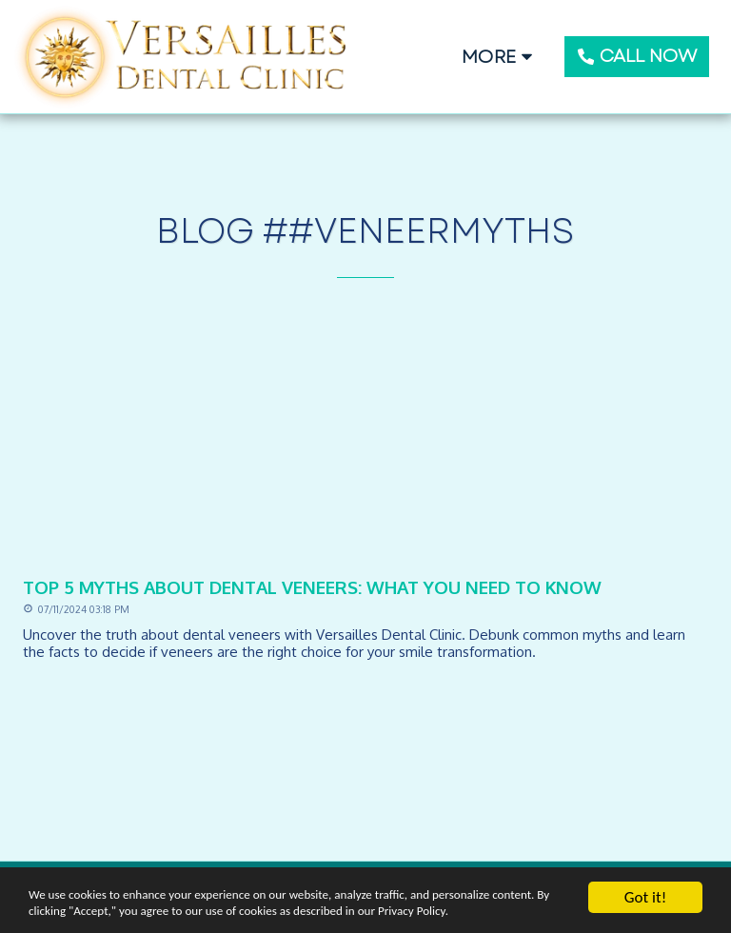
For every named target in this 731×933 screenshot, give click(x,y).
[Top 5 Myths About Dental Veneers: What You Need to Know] (365, 587)
